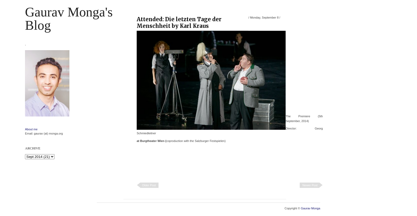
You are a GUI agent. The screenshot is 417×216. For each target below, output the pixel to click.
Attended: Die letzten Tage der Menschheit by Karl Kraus (179, 22)
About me (31, 129)
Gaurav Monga (310, 208)
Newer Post (310, 185)
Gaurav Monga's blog (69, 19)
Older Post (149, 185)
